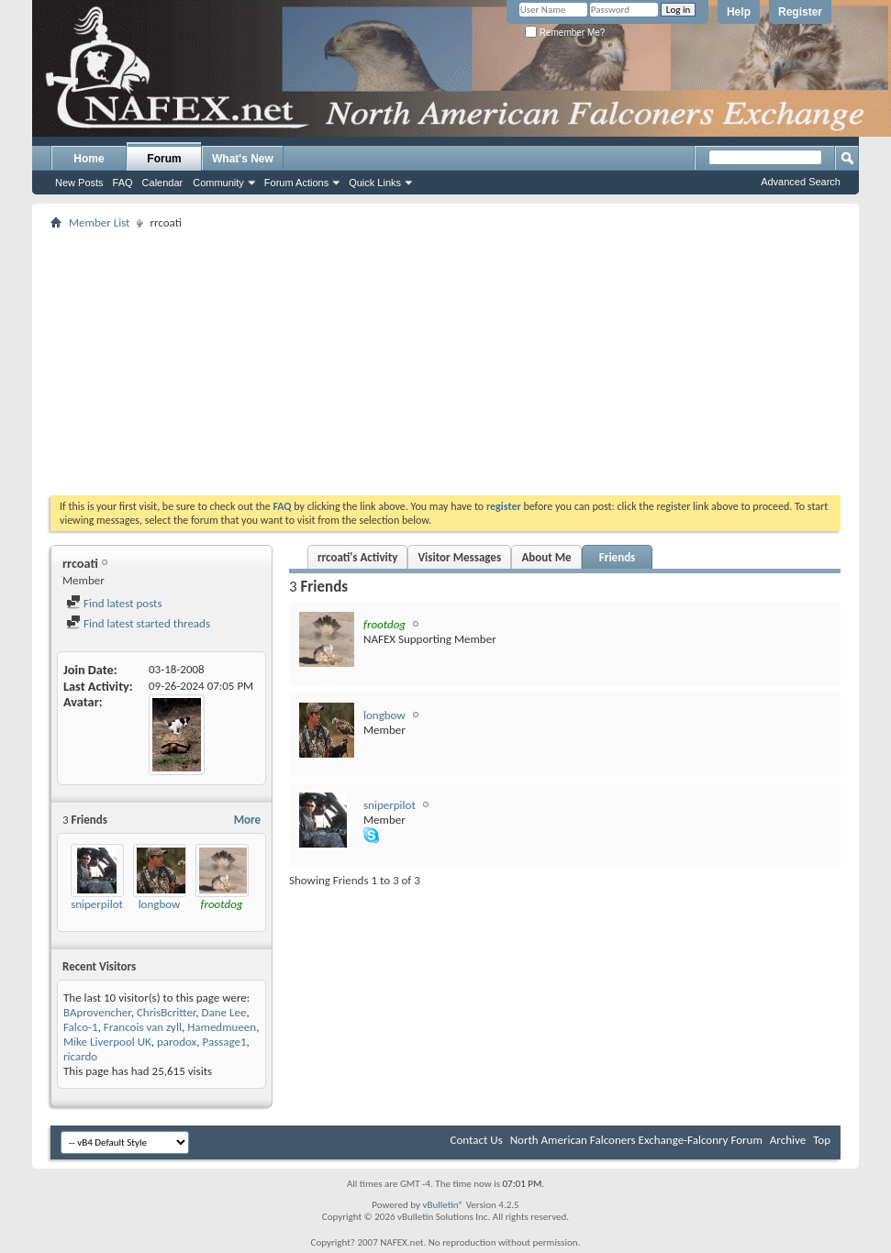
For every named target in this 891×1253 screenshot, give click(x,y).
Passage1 (224, 1041)
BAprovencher (97, 1012)
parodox (176, 1041)
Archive (788, 1140)
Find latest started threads (138, 623)
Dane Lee (224, 1012)
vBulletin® (442, 1205)
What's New (242, 158)
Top (821, 1140)
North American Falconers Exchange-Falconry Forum (636, 1140)
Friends (617, 557)
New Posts (79, 182)
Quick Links (375, 182)
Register (800, 12)
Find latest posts (114, 603)
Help (739, 12)
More (247, 819)
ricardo (80, 1056)
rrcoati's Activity (357, 557)
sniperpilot (97, 904)
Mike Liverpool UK (107, 1041)
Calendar (163, 182)
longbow (160, 904)
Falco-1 (80, 1027)
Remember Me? (565, 33)
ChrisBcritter (166, 1012)
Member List (99, 222)
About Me (546, 557)
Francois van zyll (143, 1027)
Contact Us (477, 1140)
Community (218, 182)
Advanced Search (801, 181)
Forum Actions (296, 182)
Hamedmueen (221, 1027)
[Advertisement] (446, 362)
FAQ (123, 182)
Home (88, 158)
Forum (164, 158)
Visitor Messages (459, 557)
